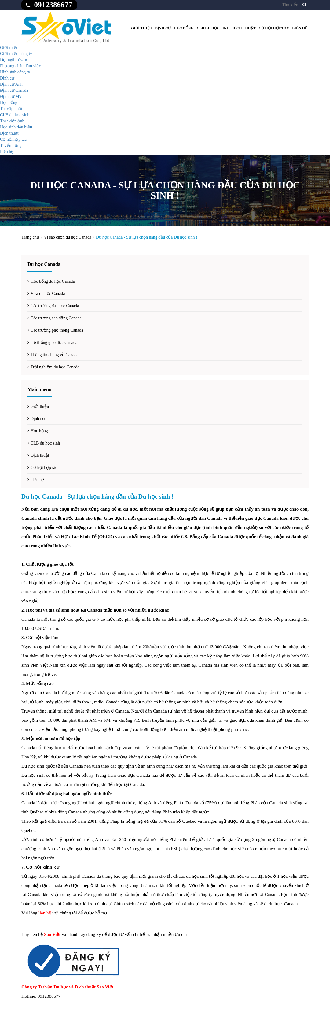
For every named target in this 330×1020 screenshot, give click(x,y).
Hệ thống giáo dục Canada (54, 342)
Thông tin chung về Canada (55, 354)
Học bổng (184, 28)
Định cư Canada (14, 90)
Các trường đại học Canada (55, 305)
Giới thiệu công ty (16, 53)
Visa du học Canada (48, 293)
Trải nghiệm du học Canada (55, 367)
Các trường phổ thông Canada (57, 330)
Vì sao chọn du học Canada (68, 237)
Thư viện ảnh (12, 121)
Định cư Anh (11, 84)
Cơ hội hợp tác (274, 28)
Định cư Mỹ (10, 96)
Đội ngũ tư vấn (13, 60)
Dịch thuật (244, 28)
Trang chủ (30, 237)
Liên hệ (299, 28)
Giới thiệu (141, 28)
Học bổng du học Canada (53, 281)
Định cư (162, 28)
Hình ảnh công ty (15, 72)
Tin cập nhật (11, 108)
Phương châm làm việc (20, 66)
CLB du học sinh (213, 28)
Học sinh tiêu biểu (16, 127)
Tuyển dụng (11, 145)
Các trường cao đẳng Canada (56, 318)
